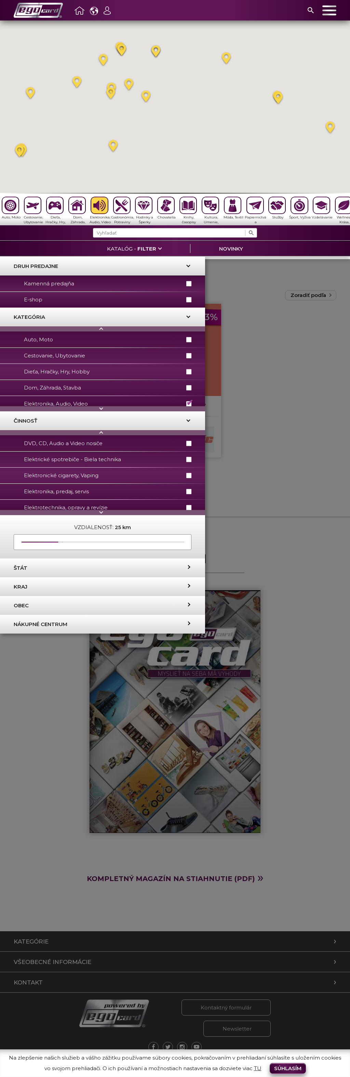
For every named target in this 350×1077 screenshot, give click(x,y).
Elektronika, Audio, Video (100, 210)
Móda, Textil (233, 208)
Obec (21, 605)
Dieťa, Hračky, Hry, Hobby (55, 211)
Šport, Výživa (300, 208)
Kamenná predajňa (107, 283)
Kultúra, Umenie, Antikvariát (211, 211)
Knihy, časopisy (188, 210)
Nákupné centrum (40, 624)
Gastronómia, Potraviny (122, 210)
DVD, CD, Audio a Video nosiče (107, 443)
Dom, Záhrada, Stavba (77, 211)
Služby (277, 208)
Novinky (231, 248)
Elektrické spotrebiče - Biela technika (107, 459)
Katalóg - (131, 248)
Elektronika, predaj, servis (107, 491)
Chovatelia (166, 208)
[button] (121, 50)
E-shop (107, 299)
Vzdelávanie (322, 208)
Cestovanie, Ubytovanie (33, 210)
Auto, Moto (11, 208)
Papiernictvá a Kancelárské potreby (255, 211)
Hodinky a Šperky (144, 210)
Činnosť (25, 420)
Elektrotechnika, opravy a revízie (107, 507)
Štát (20, 568)
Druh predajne (36, 266)
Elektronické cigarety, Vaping (107, 475)
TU (257, 1068)
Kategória (29, 317)
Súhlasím (287, 1068)
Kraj (20, 586)
